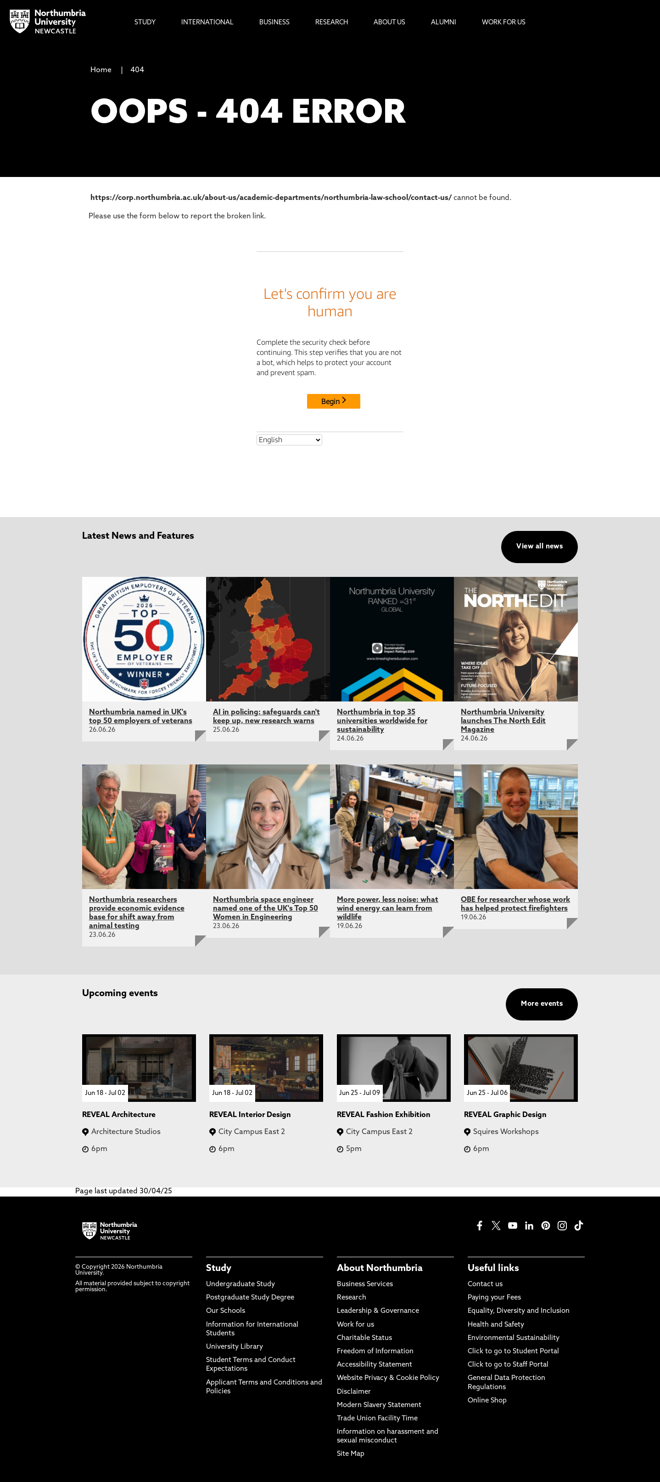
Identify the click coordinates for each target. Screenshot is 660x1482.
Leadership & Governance (378, 1311)
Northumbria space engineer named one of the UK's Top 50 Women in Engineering (265, 908)
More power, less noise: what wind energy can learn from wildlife (387, 908)
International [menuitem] (207, 22)
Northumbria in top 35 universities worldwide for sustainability (382, 721)
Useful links (493, 1268)
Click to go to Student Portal (513, 1351)
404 (137, 70)
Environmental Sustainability (513, 1338)
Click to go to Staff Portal (508, 1365)
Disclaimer (354, 1392)
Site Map (350, 1454)
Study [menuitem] (145, 22)
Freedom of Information (375, 1351)
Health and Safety (496, 1325)
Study (218, 1268)
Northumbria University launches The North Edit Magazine (503, 721)
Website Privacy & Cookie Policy (388, 1378)
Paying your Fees (494, 1297)
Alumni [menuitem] (443, 22)
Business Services (365, 1284)
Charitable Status (364, 1338)
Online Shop (487, 1400)
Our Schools (225, 1311)
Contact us (485, 1284)
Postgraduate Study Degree (250, 1297)
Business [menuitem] (274, 22)
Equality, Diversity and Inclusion (519, 1311)
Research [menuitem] (331, 22)
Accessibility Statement (374, 1365)
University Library (234, 1347)
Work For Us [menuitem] (504, 22)
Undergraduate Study (240, 1284)
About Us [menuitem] (389, 22)
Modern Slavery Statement (379, 1405)
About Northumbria (380, 1268)
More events (542, 1004)
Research (351, 1297)
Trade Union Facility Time (377, 1418)
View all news (539, 546)
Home (101, 70)
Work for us (355, 1325)
